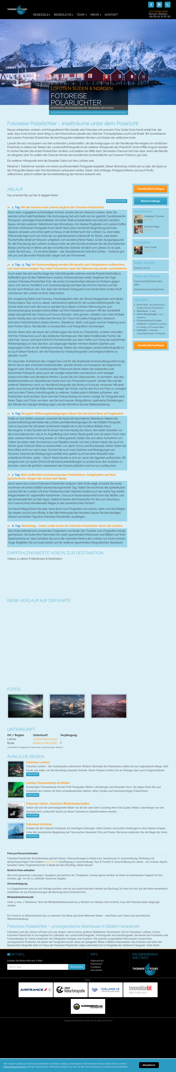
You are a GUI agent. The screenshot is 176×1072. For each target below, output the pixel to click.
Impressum (96, 963)
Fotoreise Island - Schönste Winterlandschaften (58, 803)
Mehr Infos (148, 220)
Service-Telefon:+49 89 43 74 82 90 (159, 14)
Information (32, 774)
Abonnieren (76, 967)
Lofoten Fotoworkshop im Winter (48, 783)
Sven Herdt (50, 861)
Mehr (95, 14)
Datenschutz (97, 960)
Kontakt (111, 14)
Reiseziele (41, 14)
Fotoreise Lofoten (38, 762)
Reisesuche (63, 14)
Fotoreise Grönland (39, 824)
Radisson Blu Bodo (45, 743)
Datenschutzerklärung (15, 1066)
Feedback (96, 967)
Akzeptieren (148, 1065)
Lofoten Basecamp (45, 739)
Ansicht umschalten (116, 201)
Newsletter (96, 970)
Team (82, 14)
